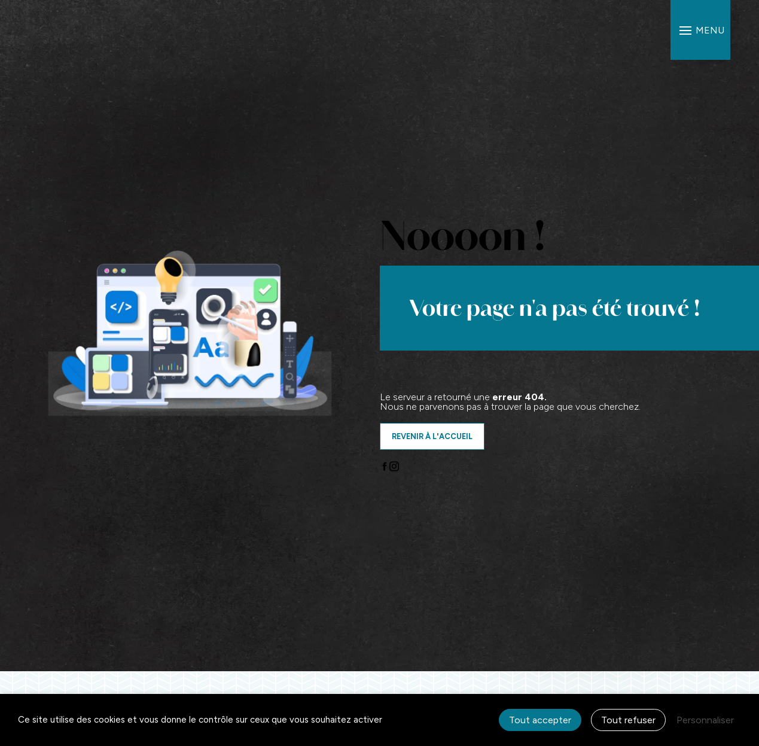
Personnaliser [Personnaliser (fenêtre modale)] (705, 720)
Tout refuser (628, 720)
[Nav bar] (700, 30)
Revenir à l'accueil (432, 436)
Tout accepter (540, 720)
